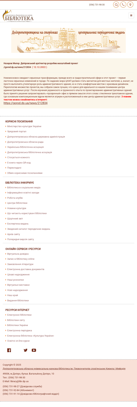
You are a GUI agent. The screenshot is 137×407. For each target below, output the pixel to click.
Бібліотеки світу (16, 320)
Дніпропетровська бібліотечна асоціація (29, 152)
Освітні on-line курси (18, 340)
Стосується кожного (18, 157)
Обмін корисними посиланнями (24, 173)
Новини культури (16, 208)
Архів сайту (13, 234)
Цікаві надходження (18, 274)
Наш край (12, 295)
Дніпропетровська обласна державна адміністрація (36, 136)
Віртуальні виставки (18, 285)
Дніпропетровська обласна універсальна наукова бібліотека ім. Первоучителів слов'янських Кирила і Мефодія (64, 368)
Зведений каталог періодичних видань (28, 229)
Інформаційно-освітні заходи (23, 192)
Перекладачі (14, 167)
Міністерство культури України (24, 126)
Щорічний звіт (15, 218)
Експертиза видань (17, 223)
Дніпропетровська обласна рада (25, 142)
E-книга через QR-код (19, 162)
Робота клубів (15, 198)
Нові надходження (17, 290)
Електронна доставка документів (25, 269)
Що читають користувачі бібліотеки (27, 213)
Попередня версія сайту (20, 239)
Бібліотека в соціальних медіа (23, 187)
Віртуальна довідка (18, 253)
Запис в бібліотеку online (20, 259)
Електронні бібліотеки (19, 314)
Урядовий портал (16, 131)
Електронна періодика (19, 330)
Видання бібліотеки (18, 300)
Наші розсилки (15, 279)
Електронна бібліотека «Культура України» (30, 335)
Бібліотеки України (17, 325)
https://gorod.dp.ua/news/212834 (25, 103)
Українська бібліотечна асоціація (25, 147)
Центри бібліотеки (17, 203)
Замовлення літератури (20, 264)
